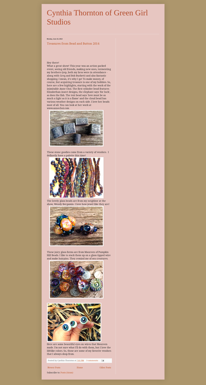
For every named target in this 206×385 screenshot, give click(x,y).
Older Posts (105, 367)
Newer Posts (54, 367)
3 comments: (92, 360)
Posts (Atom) (67, 372)
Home (80, 367)
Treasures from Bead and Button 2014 (73, 43)
